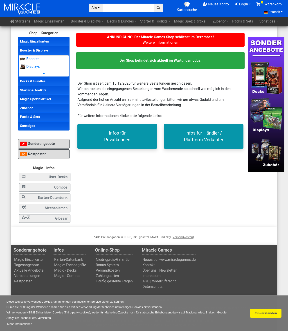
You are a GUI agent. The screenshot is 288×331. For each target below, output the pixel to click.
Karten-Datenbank (45, 197)
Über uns (149, 270)
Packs (242, 21)
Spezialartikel (190, 21)
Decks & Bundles (32, 81)
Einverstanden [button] (266, 313)
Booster (86, 21)
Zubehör (219, 21)
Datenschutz (152, 286)
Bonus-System (107, 265)
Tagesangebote (26, 265)
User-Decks (45, 176)
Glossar (45, 218)
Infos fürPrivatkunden (117, 136)
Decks (120, 21)
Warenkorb (269, 3)
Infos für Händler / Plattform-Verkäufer (203, 136)
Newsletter (168, 270)
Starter (154, 21)
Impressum (151, 276)
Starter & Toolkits (33, 90)
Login (241, 4)
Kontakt (148, 265)
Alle (94, 8)
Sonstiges (267, 21)
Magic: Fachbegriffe (70, 265)
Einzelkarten (49, 21)
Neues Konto (216, 4)
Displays (33, 66)
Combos (45, 187)
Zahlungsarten (107, 276)
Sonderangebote (37, 144)
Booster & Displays (34, 50)
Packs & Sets (30, 117)
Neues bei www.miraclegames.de (169, 259)
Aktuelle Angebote (28, 270)
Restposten (33, 154)
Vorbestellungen (27, 276)
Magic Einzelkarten (34, 41)
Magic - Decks (65, 270)
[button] (20, 324)
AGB (145, 281)
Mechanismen (45, 207)
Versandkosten (183, 237)
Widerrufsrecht (164, 281)
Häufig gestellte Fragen (114, 281)
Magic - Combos (67, 276)
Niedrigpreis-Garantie (113, 259)
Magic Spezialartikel (35, 99)
